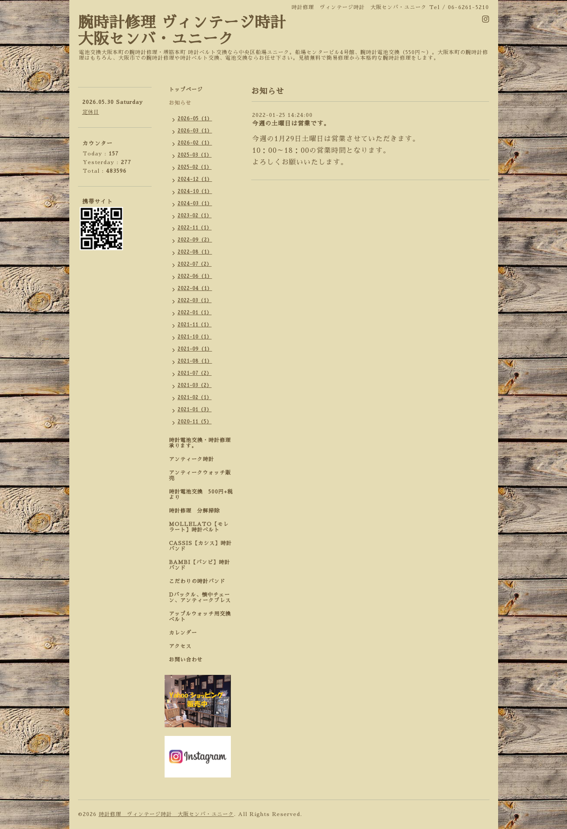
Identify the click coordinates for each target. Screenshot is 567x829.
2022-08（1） (195, 252)
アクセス (180, 646)
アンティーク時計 (194, 459)
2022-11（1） (195, 228)
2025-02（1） (195, 167)
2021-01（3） (195, 409)
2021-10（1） (195, 337)
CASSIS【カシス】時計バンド (200, 546)
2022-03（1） (195, 300)
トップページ (186, 89)
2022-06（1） (195, 276)
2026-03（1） (195, 131)
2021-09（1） (195, 349)
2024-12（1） (195, 179)
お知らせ (180, 103)
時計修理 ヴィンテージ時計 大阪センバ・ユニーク (166, 814)
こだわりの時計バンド (200, 581)
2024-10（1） (195, 191)
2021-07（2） (195, 373)
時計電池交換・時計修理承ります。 (200, 443)
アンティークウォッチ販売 (200, 475)
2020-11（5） (195, 421)
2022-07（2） (195, 264)
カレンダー (183, 632)
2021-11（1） (195, 325)
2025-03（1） (195, 155)
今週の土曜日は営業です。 (291, 123)
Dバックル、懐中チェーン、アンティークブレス (200, 597)
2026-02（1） (195, 143)
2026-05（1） (195, 118)
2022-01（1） (195, 312)
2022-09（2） (195, 240)
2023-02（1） (195, 215)
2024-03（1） (195, 203)
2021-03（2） (195, 385)
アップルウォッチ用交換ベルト (200, 616)
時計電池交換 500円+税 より (203, 494)
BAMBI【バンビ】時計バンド (199, 565)
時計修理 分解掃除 (197, 510)
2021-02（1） (195, 397)
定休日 (90, 112)
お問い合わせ (186, 659)
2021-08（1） (195, 361)
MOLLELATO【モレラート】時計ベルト (199, 527)
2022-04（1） (195, 288)
